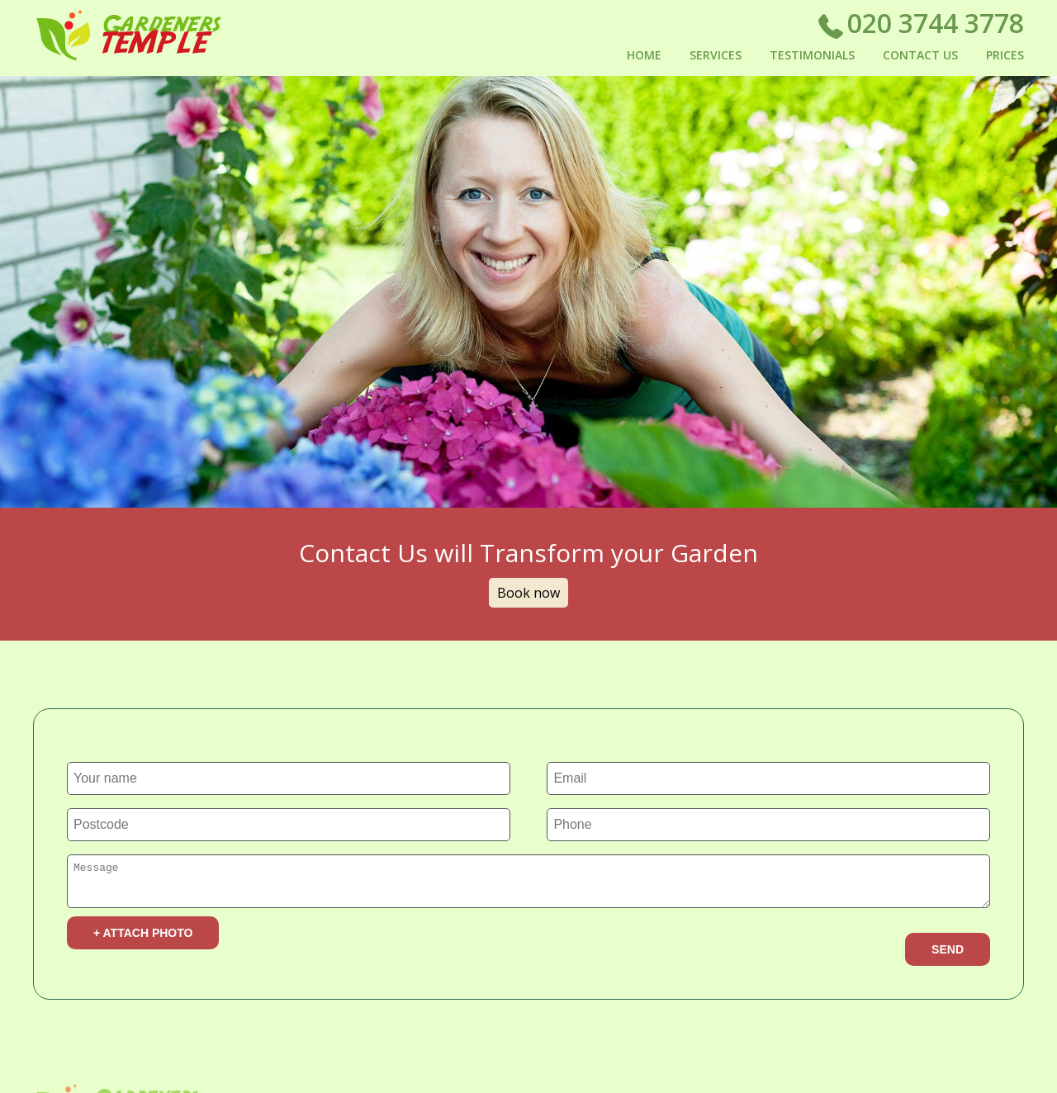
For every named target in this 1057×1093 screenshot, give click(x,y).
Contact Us (920, 55)
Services (716, 55)
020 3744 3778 (921, 26)
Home (644, 55)
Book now (528, 593)
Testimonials (812, 55)
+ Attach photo (142, 937)
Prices (1005, 55)
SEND (947, 954)
